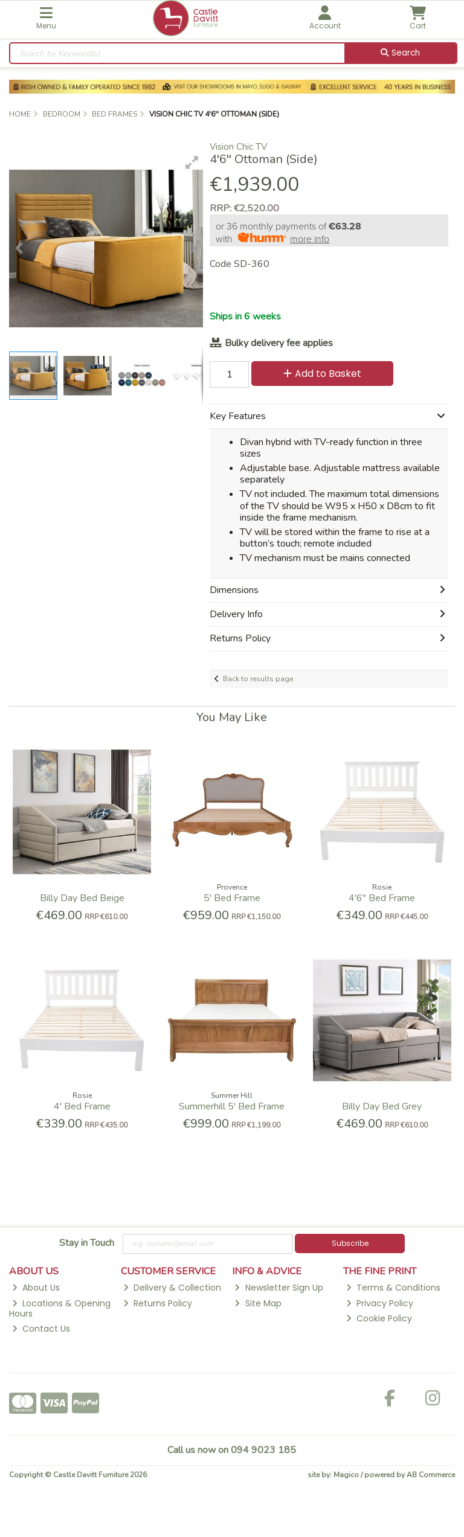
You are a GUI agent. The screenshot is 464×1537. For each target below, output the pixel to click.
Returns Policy (157, 1303)
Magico (346, 1475)
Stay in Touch (86, 1243)
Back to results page (258, 679)
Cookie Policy (379, 1318)
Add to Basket (322, 373)
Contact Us (41, 1329)
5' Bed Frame (232, 898)
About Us (36, 1288)
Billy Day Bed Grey (382, 1106)
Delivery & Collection (172, 1288)
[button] (192, 162)
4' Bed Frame (82, 1106)
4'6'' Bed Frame (382, 898)
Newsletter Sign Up (278, 1288)
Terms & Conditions (393, 1288)
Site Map (257, 1303)
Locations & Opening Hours (60, 1308)
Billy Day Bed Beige (82, 898)
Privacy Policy (379, 1303)
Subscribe (350, 1243)
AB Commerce (431, 1475)
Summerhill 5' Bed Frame (232, 1106)
